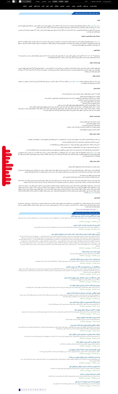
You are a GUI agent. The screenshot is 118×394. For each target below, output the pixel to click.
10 (40, 390)
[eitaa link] (4, 172)
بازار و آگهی (37, 6)
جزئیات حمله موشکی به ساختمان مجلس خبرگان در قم (84, 334)
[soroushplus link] (4, 165)
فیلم (47, 6)
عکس (43, 6)
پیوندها (37, 1)
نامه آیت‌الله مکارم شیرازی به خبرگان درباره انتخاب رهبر (85, 302)
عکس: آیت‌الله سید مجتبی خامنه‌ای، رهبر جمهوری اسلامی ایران (82, 278)
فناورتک (55, 1)
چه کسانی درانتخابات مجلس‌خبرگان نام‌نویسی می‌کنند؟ (84, 357)
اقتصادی (79, 6)
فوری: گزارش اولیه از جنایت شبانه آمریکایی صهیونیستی (84, 350)
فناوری (30, 6)
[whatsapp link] (4, 155)
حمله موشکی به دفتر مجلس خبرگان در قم (88, 342)
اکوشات (61, 1)
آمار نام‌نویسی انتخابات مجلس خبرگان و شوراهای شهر (84, 367)
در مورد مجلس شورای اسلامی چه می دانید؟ (86, 209)
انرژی (51, 6)
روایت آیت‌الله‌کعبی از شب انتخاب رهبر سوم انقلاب (85, 216)
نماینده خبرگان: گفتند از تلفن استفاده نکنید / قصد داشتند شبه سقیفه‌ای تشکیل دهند (75, 234)
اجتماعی (62, 6)
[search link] (20, 1)
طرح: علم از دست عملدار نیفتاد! (91, 252)
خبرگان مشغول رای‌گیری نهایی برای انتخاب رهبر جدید (85, 325)
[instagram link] (4, 169)
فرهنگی (56, 6)
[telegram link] (4, 158)
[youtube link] (4, 179)
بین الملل (85, 6)
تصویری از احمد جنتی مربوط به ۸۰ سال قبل (87, 382)
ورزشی (73, 6)
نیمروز (66, 1)
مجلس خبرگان (96, 42)
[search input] (25, 1)
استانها (25, 6)
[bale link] (4, 162)
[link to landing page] (106, 6)
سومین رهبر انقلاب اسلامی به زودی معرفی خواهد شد (85, 286)
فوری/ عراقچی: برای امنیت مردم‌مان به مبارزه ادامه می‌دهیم (83, 293)
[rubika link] (4, 151)
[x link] (4, 176)
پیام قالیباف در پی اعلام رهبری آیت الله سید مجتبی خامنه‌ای (83, 267)
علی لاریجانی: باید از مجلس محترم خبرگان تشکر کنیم (85, 259)
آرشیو (49, 1)
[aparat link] (4, 183)
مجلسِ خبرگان (94, 153)
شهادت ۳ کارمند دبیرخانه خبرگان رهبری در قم (87, 310)
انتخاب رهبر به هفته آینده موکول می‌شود (88, 318)
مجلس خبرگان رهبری (95, 26)
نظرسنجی (44, 1)
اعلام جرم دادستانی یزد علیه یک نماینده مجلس (86, 225)
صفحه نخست (93, 6)
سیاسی (68, 6)
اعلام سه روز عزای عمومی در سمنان (90, 374)
